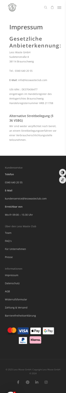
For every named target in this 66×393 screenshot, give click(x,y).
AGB (7, 291)
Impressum (11, 275)
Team (8, 232)
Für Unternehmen (15, 249)
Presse (9, 257)
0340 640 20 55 (14, 182)
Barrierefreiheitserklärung (20, 315)
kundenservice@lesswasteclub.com (26, 198)
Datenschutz (12, 283)
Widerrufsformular (16, 299)
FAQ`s (8, 241)
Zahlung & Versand (16, 307)
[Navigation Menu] (59, 7)
